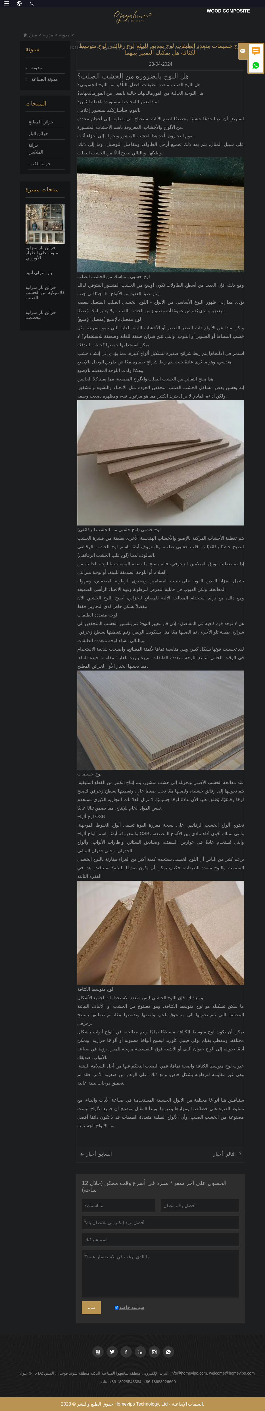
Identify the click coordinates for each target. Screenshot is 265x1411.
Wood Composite (228, 11)
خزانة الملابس (35, 148)
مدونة (48, 34)
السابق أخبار (96, 1154)
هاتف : (104, 1381)
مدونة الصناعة (44, 79)
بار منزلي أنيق (39, 272)
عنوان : (24, 1373)
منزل (30, 34)
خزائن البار (38, 133)
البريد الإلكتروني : (156, 1373)
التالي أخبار (227, 1154)
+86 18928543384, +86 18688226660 (142, 1381)
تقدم (91, 1308)
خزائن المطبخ (41, 121)
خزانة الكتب (39, 163)
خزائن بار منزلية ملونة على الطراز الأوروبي (42, 252)
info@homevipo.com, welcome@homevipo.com (213, 1373)
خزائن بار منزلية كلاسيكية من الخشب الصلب (45, 292)
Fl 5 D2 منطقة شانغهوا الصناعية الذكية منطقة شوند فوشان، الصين (85, 1373)
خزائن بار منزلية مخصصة (41, 315)
